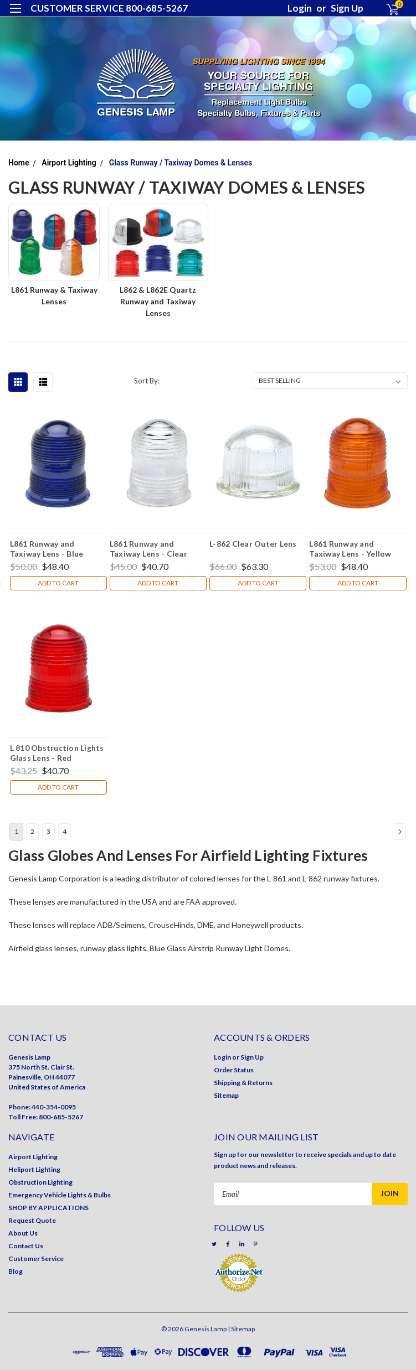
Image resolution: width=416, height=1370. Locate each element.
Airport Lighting (69, 162)
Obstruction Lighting (40, 1182)
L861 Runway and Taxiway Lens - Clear (148, 548)
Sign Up (347, 8)
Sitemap (226, 1095)
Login (299, 8)
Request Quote (32, 1220)
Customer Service (36, 1258)
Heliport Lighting (34, 1169)
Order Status (234, 1070)
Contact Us (25, 1246)
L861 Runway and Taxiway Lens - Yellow (350, 548)
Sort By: (147, 380)
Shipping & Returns (243, 1082)
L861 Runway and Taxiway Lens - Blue (47, 548)
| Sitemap (241, 1329)
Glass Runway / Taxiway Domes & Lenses (181, 162)
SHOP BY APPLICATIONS (48, 1207)
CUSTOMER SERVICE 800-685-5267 (109, 8)
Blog (15, 1271)
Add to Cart (58, 583)
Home (18, 162)
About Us (23, 1233)
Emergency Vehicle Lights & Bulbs (59, 1195)
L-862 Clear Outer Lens (253, 543)
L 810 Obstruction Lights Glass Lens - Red (57, 752)
